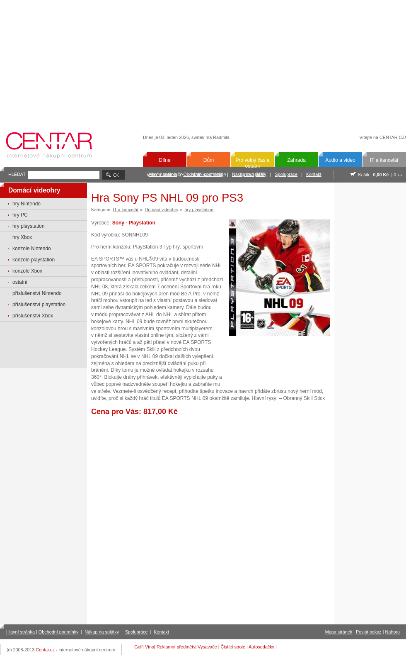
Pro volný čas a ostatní (252, 163)
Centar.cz (45, 649)
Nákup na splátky (102, 631)
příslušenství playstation (38, 304)
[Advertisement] (203, 61)
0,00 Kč (381, 174)
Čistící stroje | (235, 646)
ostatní (19, 282)
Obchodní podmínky (59, 631)
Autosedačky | (263, 646)
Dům (208, 160)
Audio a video (340, 160)
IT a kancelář (384, 160)
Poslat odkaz (369, 631)
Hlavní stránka (20, 631)
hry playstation (28, 226)
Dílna (164, 160)
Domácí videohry (161, 209)
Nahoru (392, 631)
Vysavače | (209, 646)
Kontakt (313, 174)
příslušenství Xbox (32, 316)
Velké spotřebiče (164, 175)
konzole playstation (33, 260)
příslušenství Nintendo (37, 293)
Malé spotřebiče (208, 175)
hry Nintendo (26, 204)
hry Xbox (22, 237)
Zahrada (296, 160)
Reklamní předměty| (177, 646)
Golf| (139, 646)
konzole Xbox (27, 271)
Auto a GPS (252, 175)
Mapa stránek (338, 631)
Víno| (151, 646)
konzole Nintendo (31, 248)
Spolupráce (286, 174)
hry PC (20, 215)
